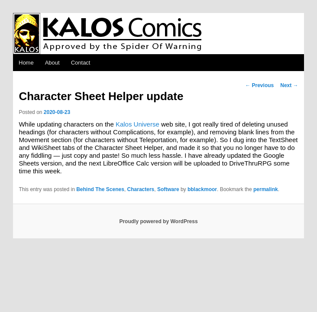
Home (26, 62)
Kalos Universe (137, 124)
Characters (141, 189)
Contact (81, 62)
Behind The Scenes (100, 189)
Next (289, 85)
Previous (259, 85)
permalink (265, 189)
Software (168, 189)
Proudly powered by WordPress (158, 221)
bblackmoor (202, 189)
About (52, 62)
